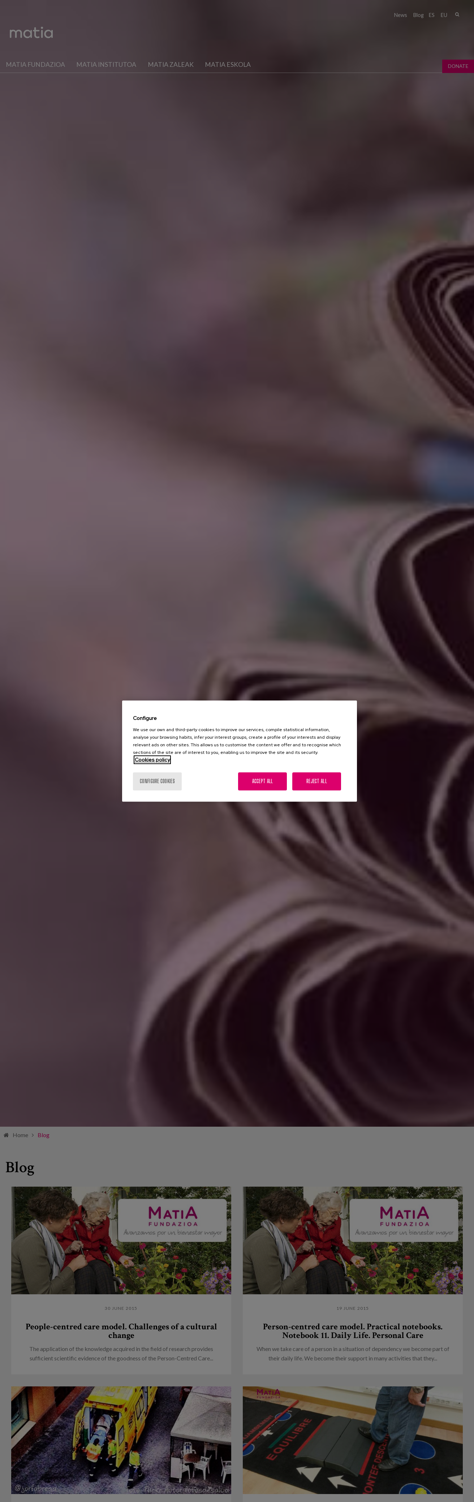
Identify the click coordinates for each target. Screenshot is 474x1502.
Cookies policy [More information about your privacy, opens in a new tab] (152, 759)
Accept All (262, 781)
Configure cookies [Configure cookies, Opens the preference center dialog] (157, 781)
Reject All (316, 781)
